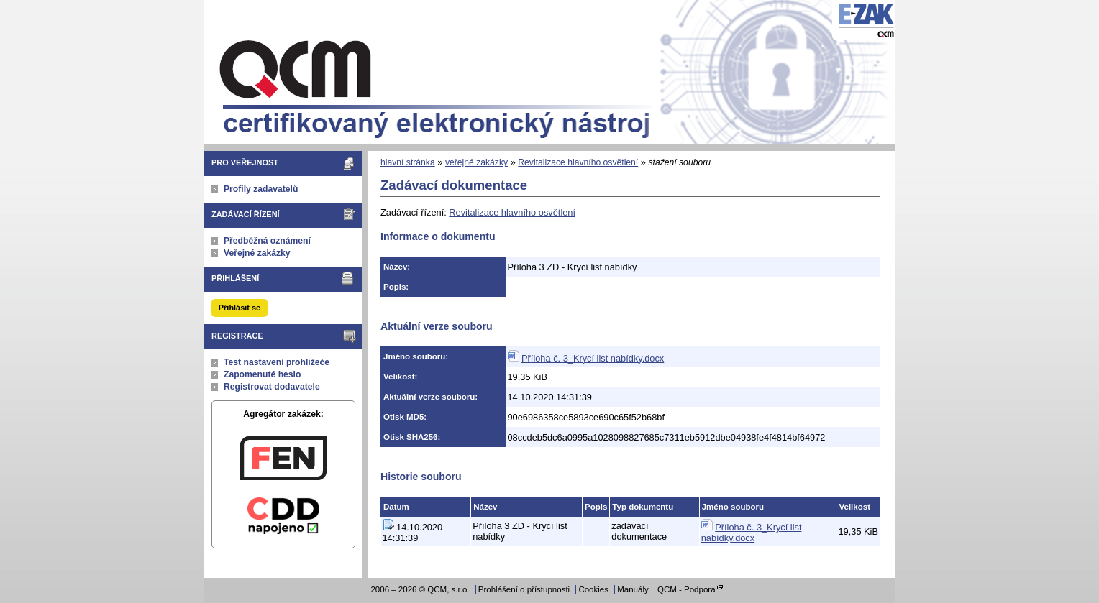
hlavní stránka (407, 162)
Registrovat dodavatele (272, 387)
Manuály (633, 589)
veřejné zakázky (476, 162)
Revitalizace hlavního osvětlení (578, 162)
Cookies (593, 589)
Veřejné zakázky (257, 253)
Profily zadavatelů (261, 189)
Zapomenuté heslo (262, 374)
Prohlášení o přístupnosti (524, 589)
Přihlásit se (239, 307)
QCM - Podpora (686, 589)
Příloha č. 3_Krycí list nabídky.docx (592, 358)
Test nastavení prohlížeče (276, 362)
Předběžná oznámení (267, 241)
